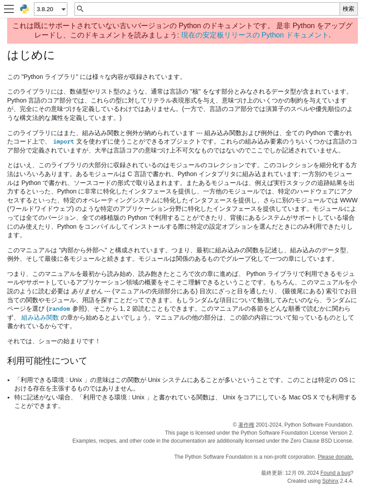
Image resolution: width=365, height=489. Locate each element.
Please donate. (335, 457)
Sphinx (330, 481)
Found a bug (335, 473)
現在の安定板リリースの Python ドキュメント (255, 35)
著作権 (246, 425)
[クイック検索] (212, 9)
